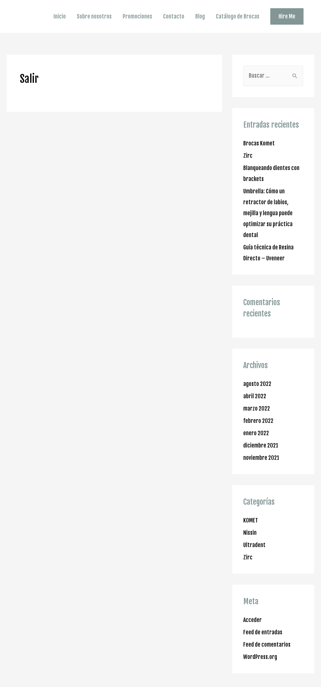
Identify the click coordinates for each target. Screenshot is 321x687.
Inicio (59, 16)
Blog (200, 16)
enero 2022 (256, 433)
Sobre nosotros (94, 16)
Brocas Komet (259, 143)
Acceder (252, 620)
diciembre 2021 (260, 445)
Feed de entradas (262, 632)
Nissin (250, 532)
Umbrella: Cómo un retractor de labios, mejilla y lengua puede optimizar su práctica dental (268, 213)
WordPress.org (260, 656)
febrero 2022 (258, 420)
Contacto (173, 16)
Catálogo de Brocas (237, 16)
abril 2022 (254, 396)
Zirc (247, 155)
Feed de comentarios (267, 644)
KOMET (250, 520)
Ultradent (254, 545)
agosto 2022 (257, 383)
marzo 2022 (256, 408)
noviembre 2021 (261, 457)
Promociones (137, 16)
